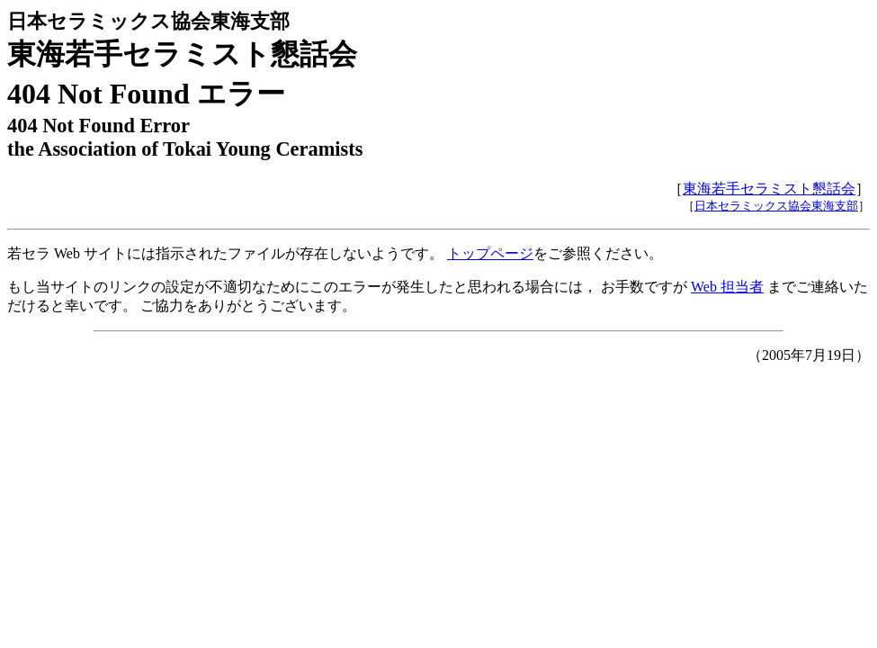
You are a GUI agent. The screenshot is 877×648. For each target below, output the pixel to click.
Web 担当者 (727, 286)
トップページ (490, 253)
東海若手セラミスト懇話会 (769, 188)
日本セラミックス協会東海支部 (776, 206)
